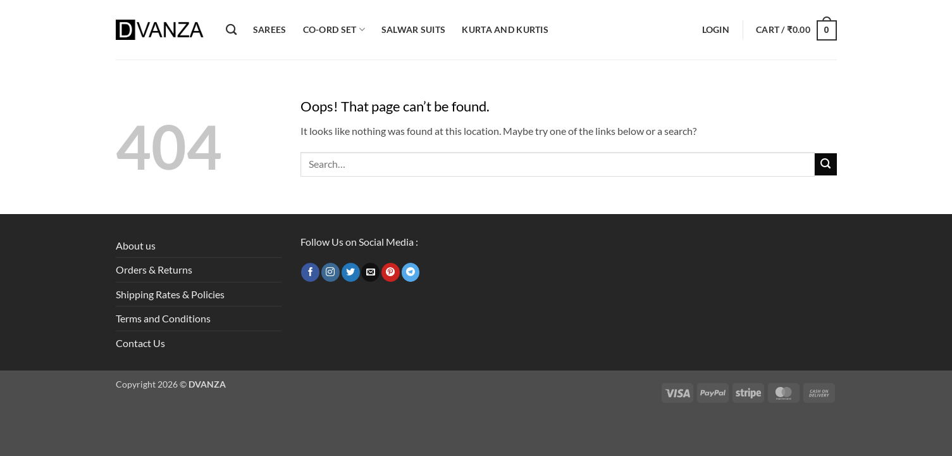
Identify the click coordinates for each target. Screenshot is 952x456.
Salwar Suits (413, 29)
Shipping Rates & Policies (170, 294)
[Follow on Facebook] (310, 272)
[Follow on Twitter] (351, 272)
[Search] (231, 30)
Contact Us (140, 343)
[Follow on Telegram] (411, 272)
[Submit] (826, 164)
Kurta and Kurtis (505, 29)
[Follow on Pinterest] (390, 272)
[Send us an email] (370, 272)
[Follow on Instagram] (330, 272)
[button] (715, 29)
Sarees (270, 29)
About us (136, 245)
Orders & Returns (154, 269)
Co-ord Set (334, 29)
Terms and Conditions (163, 318)
